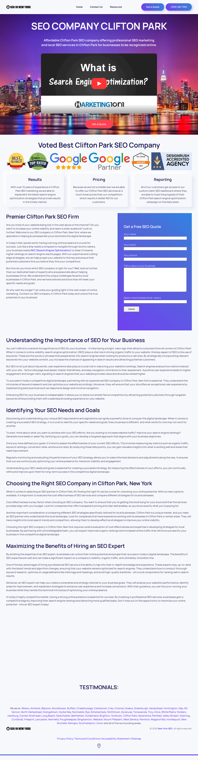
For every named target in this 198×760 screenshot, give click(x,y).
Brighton (105, 720)
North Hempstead (31, 716)
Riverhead (35, 720)
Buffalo (71, 713)
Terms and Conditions (87, 743)
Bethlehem (77, 720)
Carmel (23, 720)
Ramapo (73, 727)
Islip (181, 713)
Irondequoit (173, 724)
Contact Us (96, 7)
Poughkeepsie (68, 724)
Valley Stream (171, 720)
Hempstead (156, 713)
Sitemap (136, 743)
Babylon (46, 713)
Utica (157, 716)
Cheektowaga (85, 713)
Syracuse (126, 716)
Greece (129, 713)
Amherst (35, 713)
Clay (110, 713)
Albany (25, 713)
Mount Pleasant (113, 724)
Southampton (87, 727)
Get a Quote (152, 7)
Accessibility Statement (116, 743)
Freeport (29, 724)
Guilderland (92, 720)
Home (79, 7)
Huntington (170, 713)
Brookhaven (59, 713)
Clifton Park (130, 720)
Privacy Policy (65, 743)
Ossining (185, 720)
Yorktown (116, 720)
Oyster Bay (65, 716)
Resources (116, 7)
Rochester (78, 716)
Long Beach (48, 720)
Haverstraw (144, 720)
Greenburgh (141, 713)
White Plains (168, 716)
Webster (98, 724)
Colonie (119, 713)
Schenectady (98, 716)
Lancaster (41, 724)
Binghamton (84, 724)
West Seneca (130, 724)
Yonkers (181, 716)
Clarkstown (100, 713)
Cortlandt (17, 724)
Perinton (145, 724)
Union (99, 727)
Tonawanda (140, 716)
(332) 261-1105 (179, 7)
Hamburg (13, 720)
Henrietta (53, 724)
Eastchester (63, 720)
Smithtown (113, 716)
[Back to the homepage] (18, 7)
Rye (87, 716)
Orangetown (50, 716)
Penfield (157, 720)
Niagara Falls (158, 724)
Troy (150, 716)
